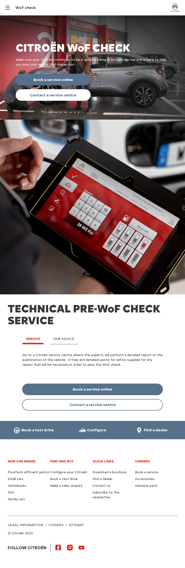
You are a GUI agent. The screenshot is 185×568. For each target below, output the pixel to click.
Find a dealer (102, 479)
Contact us (101, 486)
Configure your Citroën (68, 472)
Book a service (146, 472)
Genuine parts (146, 486)
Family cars (16, 499)
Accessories (145, 479)
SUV (11, 492)
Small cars (15, 479)
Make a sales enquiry (66, 486)
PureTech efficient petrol (28, 472)
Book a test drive (64, 479)
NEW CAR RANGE (21, 461)
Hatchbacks (17, 486)
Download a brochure (109, 472)
